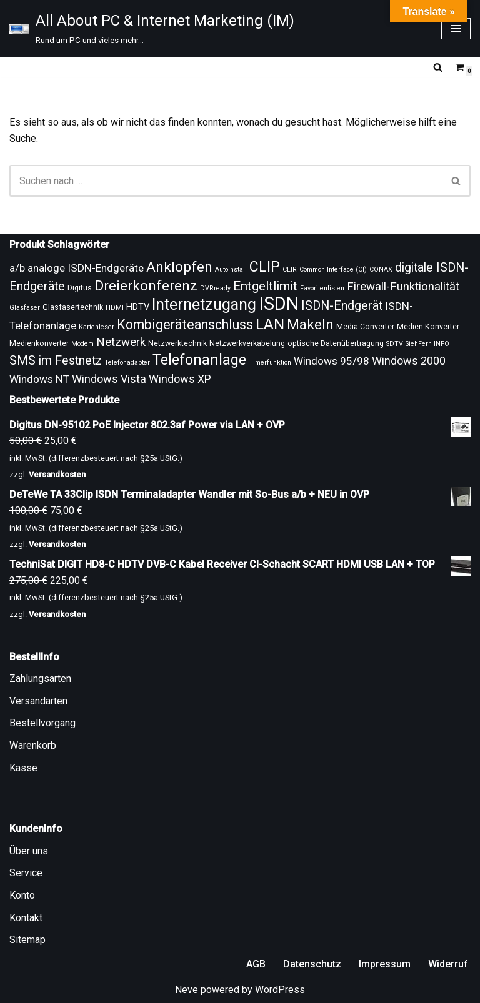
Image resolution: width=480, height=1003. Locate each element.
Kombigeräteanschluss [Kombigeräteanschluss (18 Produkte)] (185, 324)
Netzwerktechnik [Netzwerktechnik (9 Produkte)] (177, 343)
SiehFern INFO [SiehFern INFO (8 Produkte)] (427, 344)
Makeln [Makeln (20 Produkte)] (310, 324)
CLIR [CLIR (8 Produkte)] (289, 269)
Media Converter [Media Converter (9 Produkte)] (365, 326)
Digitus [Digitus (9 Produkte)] (80, 288)
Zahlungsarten (40, 678)
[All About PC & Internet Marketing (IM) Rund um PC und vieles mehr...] (151, 29)
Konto (22, 895)
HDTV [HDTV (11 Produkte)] (137, 306)
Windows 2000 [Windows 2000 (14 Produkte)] (409, 360)
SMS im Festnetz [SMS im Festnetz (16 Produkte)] (55, 360)
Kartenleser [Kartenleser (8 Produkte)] (96, 327)
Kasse (23, 768)
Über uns (28, 851)
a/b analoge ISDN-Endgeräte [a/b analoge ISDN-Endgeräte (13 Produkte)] (76, 268)
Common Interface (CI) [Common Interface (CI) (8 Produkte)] (333, 269)
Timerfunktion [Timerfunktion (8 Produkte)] (270, 362)
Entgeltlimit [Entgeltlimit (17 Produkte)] (265, 286)
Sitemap (27, 940)
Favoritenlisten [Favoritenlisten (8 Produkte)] (322, 288)
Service (25, 873)
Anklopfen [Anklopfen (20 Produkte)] (179, 267)
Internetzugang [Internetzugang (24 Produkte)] (204, 304)
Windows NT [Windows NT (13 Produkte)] (39, 379)
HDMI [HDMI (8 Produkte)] (115, 308)
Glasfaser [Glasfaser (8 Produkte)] (24, 308)
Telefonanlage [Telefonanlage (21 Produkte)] (199, 359)
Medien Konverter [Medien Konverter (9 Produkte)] (428, 326)
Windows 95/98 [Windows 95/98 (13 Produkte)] (331, 361)
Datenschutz (312, 964)
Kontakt (25, 918)
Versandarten (38, 701)
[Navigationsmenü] (456, 28)
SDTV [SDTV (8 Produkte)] (394, 344)
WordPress (280, 990)
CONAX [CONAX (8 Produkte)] (380, 269)
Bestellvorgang (42, 723)
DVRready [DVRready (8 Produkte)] (215, 288)
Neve (186, 990)
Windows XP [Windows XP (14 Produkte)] (180, 378)
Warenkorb (32, 745)
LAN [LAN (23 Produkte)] (270, 324)
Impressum (385, 964)
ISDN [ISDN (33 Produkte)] (279, 303)
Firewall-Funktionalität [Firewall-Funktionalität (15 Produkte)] (403, 287)
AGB (256, 964)
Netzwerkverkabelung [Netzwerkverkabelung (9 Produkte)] (247, 343)
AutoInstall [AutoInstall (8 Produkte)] (231, 269)
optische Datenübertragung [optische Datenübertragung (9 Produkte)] (336, 343)
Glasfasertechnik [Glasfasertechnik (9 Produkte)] (72, 307)
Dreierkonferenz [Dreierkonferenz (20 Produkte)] (146, 285)
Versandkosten (57, 474)
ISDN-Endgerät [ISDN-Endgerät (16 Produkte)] (341, 306)
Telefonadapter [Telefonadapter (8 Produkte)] (127, 362)
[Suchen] (437, 67)
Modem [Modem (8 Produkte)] (82, 344)
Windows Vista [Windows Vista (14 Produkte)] (109, 378)
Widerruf (448, 964)
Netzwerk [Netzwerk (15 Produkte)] (121, 342)
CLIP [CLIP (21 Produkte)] (264, 266)
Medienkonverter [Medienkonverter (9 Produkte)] (39, 343)
